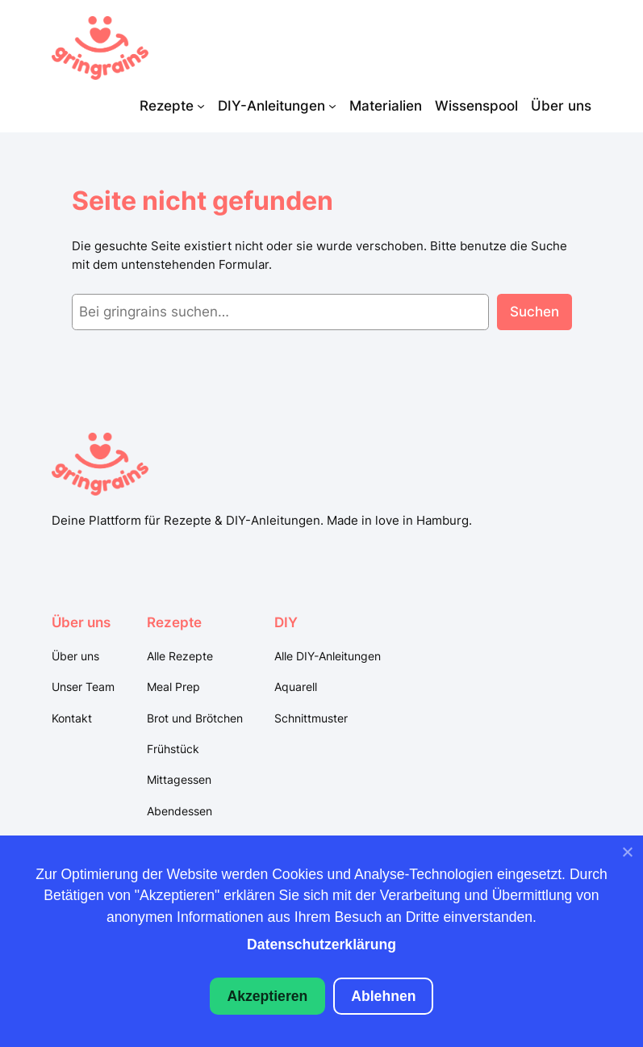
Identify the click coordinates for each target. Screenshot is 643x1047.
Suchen (534, 312)
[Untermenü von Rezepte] (201, 106)
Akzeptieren (268, 996)
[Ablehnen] (627, 856)
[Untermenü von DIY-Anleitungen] (332, 106)
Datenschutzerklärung (321, 944)
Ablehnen (383, 996)
